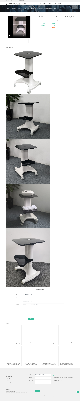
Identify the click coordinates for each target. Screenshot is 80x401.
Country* (18, 301)
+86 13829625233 (21, 0)
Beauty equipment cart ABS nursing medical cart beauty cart (49, 364)
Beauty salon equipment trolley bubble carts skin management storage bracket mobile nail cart (13, 364)
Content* (31, 380)
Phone (17, 304)
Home (40, 3)
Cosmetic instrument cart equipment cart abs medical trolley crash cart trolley (31, 364)
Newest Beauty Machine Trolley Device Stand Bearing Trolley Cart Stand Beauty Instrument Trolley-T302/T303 (13, 343)
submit (31, 318)
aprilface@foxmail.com (11, 0)
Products (44, 3)
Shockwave (8, 389)
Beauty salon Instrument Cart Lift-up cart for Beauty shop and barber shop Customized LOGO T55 (49, 343)
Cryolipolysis (8, 382)
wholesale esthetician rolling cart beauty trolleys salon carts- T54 (66, 343)
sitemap (52, 396)
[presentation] (31, 314)
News (50, 3)
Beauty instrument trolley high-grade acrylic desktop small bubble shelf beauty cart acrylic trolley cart (66, 364)
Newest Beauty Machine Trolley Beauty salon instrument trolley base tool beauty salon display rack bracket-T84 (31, 343)
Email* (17, 294)
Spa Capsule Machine (10, 391)
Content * (18, 308)
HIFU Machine (8, 374)
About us (54, 3)
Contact (59, 3)
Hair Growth (8, 387)
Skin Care (8, 378)
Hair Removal (8, 385)
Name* (17, 297)
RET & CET (8, 380)
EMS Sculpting (9, 376)
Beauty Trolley (21, 8)
